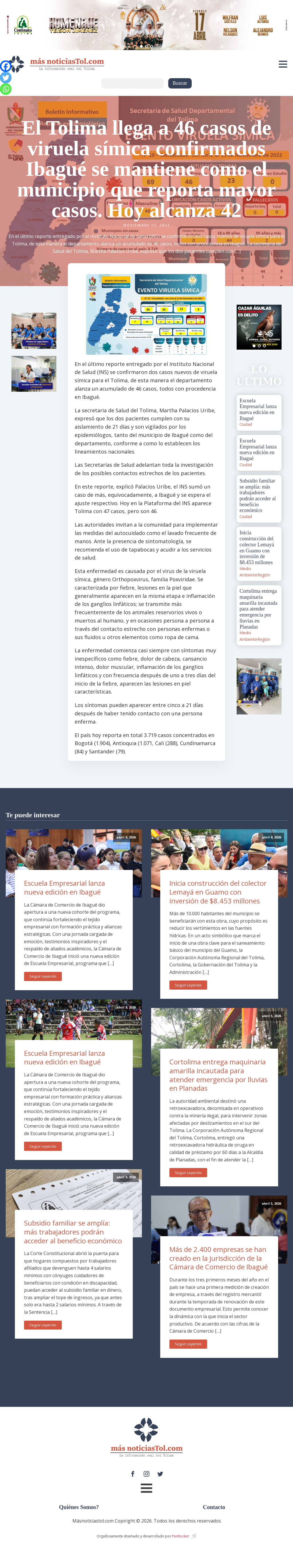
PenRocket (180, 1536)
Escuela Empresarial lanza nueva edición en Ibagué (64, 887)
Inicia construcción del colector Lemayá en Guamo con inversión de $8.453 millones (218, 891)
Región (263, 575)
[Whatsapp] (5, 89)
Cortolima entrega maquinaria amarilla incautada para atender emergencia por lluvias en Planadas (218, 1075)
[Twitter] (5, 77)
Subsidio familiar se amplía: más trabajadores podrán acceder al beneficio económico (73, 1231)
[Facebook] (5, 66)
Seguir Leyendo (42, 976)
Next (274, 327)
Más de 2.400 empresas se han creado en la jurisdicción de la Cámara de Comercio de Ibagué (218, 1257)
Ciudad (245, 424)
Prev (244, 327)
